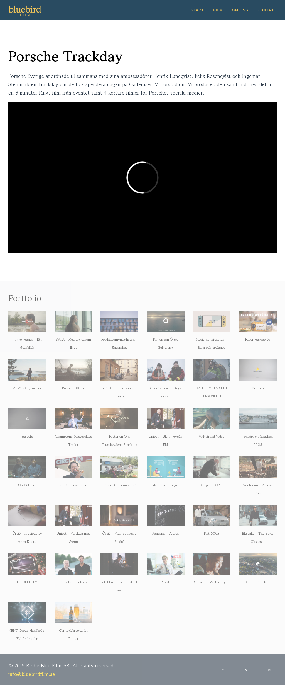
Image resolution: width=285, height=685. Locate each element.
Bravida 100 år (73, 388)
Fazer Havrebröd (257, 339)
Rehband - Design (165, 533)
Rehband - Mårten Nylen (211, 582)
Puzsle (166, 582)
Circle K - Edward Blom (73, 485)
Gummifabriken (257, 582)
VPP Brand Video (211, 436)
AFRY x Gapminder (27, 388)
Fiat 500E (211, 533)
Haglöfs (27, 436)
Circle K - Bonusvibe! (120, 485)
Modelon (258, 388)
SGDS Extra (27, 485)
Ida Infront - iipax (166, 485)
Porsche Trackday (73, 582)
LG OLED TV (27, 582)
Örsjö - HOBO (211, 485)
